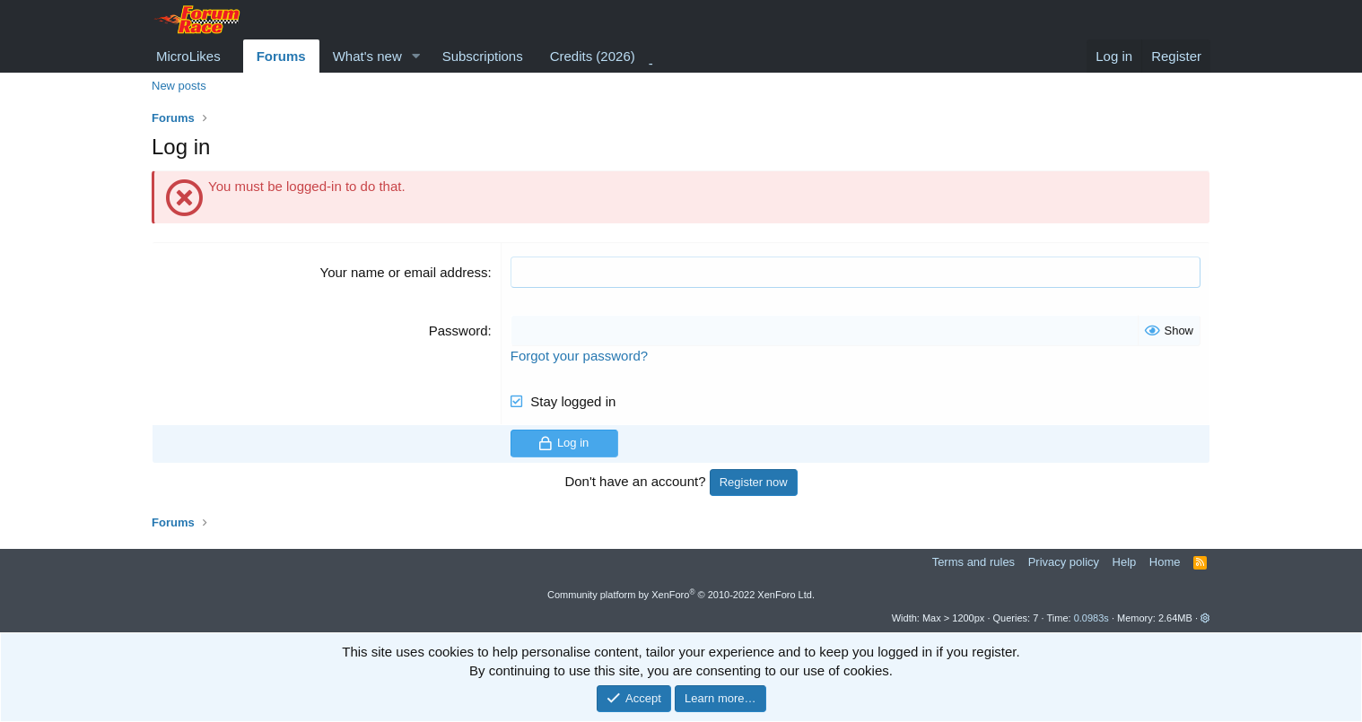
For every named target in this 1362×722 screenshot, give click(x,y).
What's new (367, 56)
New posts (179, 85)
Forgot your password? (579, 355)
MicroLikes (188, 56)
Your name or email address (404, 272)
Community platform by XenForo (681, 594)
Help (1125, 562)
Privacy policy (1063, 562)
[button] (416, 56)
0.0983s (1091, 618)
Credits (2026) (592, 56)
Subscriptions (482, 56)
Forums (281, 56)
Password (458, 330)
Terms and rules (973, 562)
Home (1165, 562)
